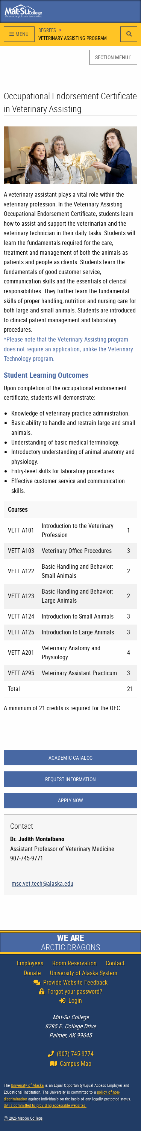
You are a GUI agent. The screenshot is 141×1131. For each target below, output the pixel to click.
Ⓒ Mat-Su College (23, 1118)
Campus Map (70, 1063)
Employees (30, 963)
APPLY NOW (70, 800)
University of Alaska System (83, 973)
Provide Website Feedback (70, 982)
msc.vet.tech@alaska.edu (42, 883)
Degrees (47, 30)
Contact (115, 963)
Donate (32, 973)
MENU (19, 33)
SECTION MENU (113, 57)
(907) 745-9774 (71, 1053)
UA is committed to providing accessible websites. (45, 1105)
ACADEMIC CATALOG (70, 757)
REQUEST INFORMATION (70, 779)
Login (72, 1000)
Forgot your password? (70, 991)
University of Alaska (27, 1085)
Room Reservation (74, 963)
